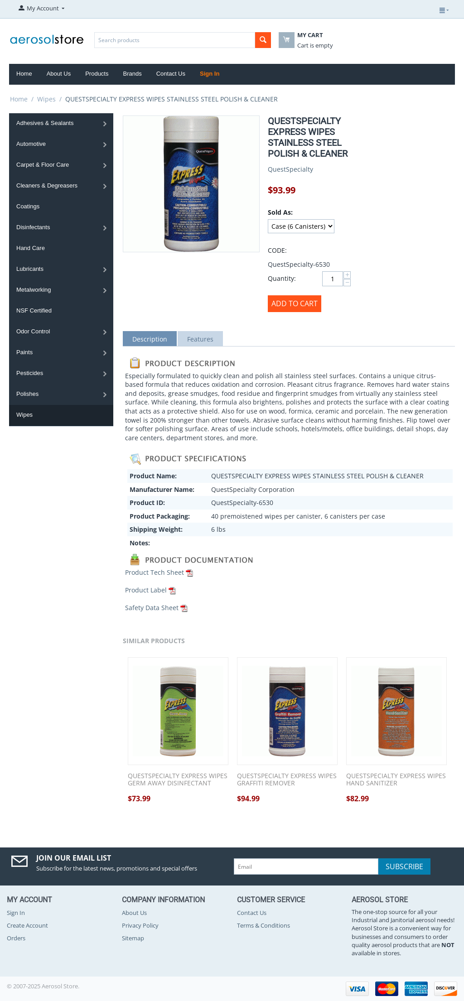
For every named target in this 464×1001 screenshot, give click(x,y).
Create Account (27, 925)
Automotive (31, 143)
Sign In (209, 73)
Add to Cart (294, 303)
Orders (16, 938)
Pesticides (29, 373)
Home (24, 73)
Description (149, 339)
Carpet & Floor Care (42, 164)
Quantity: (282, 278)
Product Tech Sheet (154, 572)
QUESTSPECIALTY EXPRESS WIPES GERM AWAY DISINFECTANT (177, 780)
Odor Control (33, 331)
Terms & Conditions (263, 925)
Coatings (27, 206)
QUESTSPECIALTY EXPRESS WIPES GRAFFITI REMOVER (287, 780)
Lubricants (30, 268)
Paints (24, 352)
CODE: (277, 250)
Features (200, 339)
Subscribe (404, 866)
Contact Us (170, 73)
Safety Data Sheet (152, 607)
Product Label (146, 590)
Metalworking (33, 289)
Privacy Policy (140, 925)
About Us (59, 73)
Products (96, 73)
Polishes (27, 393)
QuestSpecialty (290, 169)
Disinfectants (33, 227)
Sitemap (133, 938)
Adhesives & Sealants (44, 123)
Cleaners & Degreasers (46, 185)
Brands (132, 73)
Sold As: (280, 212)
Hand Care (30, 248)
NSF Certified (34, 310)
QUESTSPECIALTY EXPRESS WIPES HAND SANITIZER (396, 780)
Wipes (46, 99)
